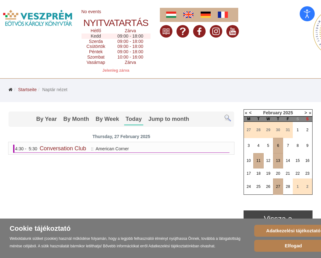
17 (249, 173)
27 (278, 186)
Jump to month (168, 119)
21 (288, 173)
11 (258, 160)
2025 (288, 112)
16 (307, 160)
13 (278, 160)
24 (249, 186)
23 (307, 173)
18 (258, 173)
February (272, 112)
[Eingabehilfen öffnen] (307, 13)
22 (298, 173)
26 (268, 186)
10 (248, 160)
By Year (46, 119)
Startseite (27, 89)
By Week (107, 119)
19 (268, 173)
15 (298, 160)
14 (288, 160)
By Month (76, 119)
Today (134, 119)
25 (258, 186)
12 (268, 160)
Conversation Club (63, 148)
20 (278, 173)
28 (288, 186)
